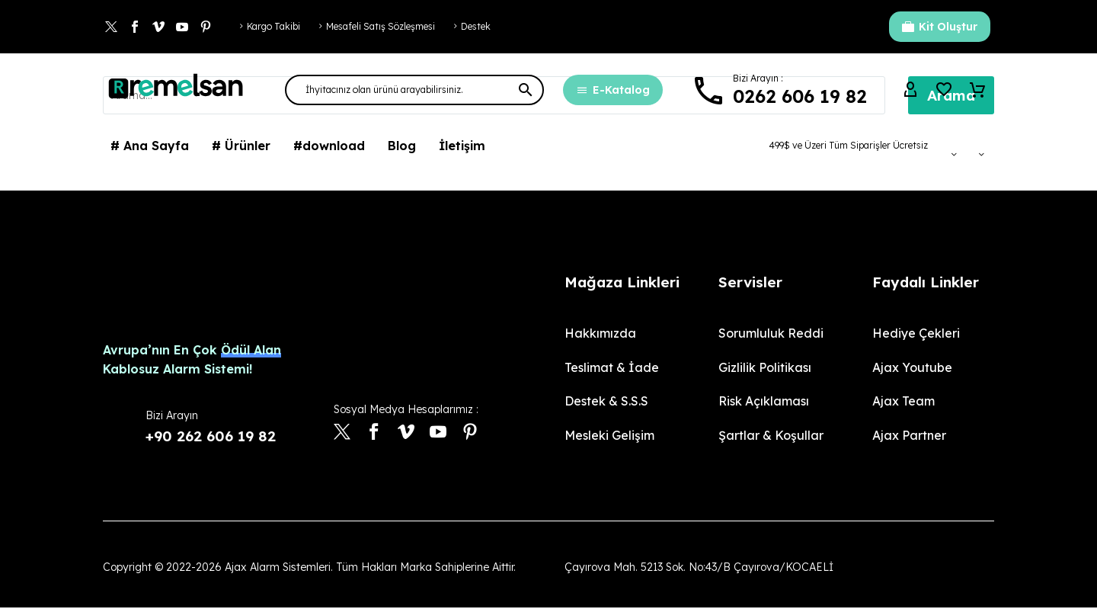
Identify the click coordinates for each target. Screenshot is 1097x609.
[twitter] (342, 433)
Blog (402, 145)
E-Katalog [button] (613, 90)
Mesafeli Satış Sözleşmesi (380, 26)
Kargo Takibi (273, 26)
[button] (526, 90)
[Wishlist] (944, 90)
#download (329, 145)
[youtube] (438, 433)
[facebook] (374, 433)
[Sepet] (977, 90)
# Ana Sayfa (149, 145)
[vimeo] (406, 433)
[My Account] (910, 90)
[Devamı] (778, 90)
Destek (476, 26)
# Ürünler (241, 145)
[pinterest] (470, 433)
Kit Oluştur (939, 26)
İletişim (462, 145)
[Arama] (414, 90)
